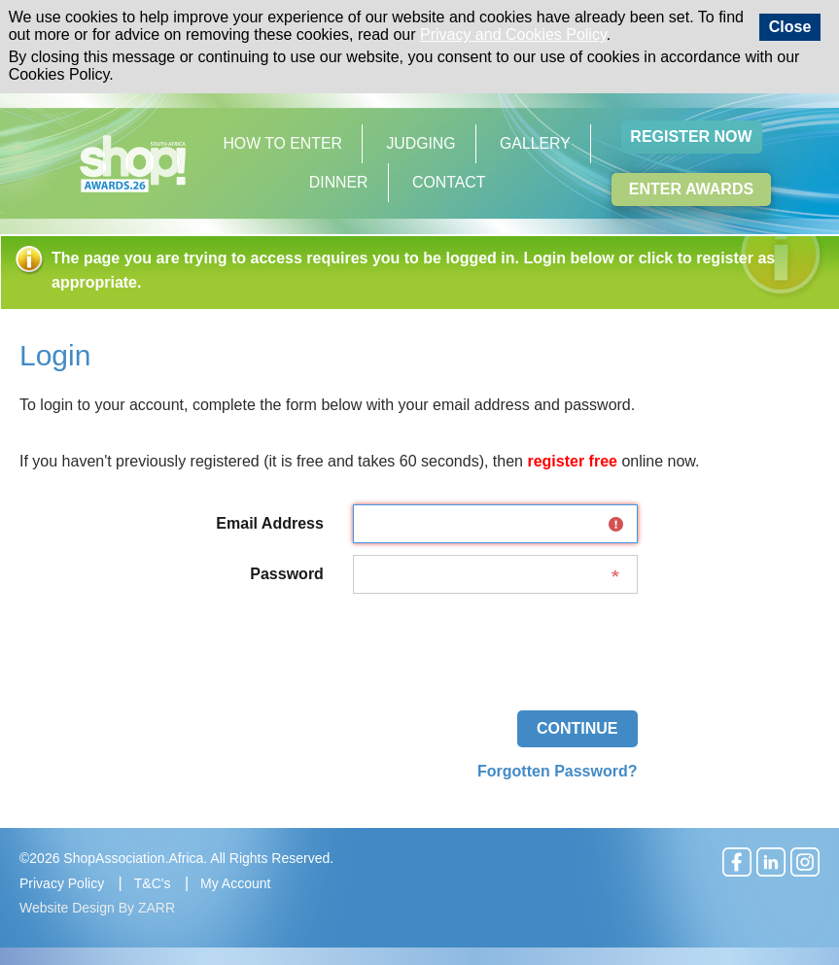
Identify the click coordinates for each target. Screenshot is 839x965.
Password (287, 574)
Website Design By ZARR (97, 907)
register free (572, 461)
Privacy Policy (61, 883)
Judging (420, 143)
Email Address (270, 523)
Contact (448, 182)
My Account (235, 883)
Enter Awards (691, 189)
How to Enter (282, 143)
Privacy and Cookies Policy (513, 34)
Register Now (691, 136)
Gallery (535, 143)
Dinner (338, 182)
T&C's (152, 883)
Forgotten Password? (557, 771)
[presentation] (490, 643)
